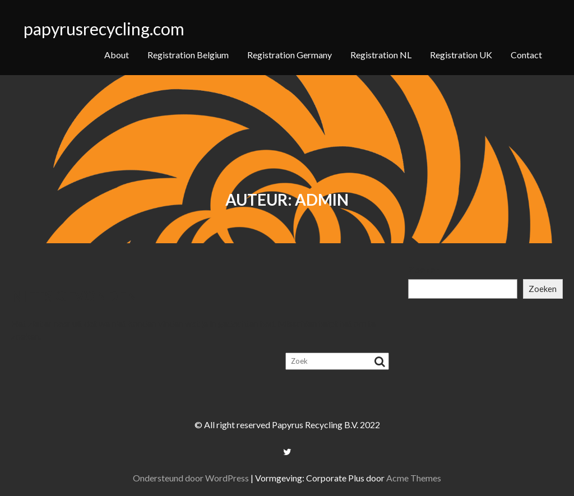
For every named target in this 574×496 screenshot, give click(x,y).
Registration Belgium (188, 54)
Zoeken (424, 269)
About (116, 54)
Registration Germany (289, 54)
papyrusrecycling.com (104, 28)
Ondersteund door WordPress (191, 477)
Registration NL (380, 54)
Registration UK (461, 54)
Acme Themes (413, 477)
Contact (526, 54)
